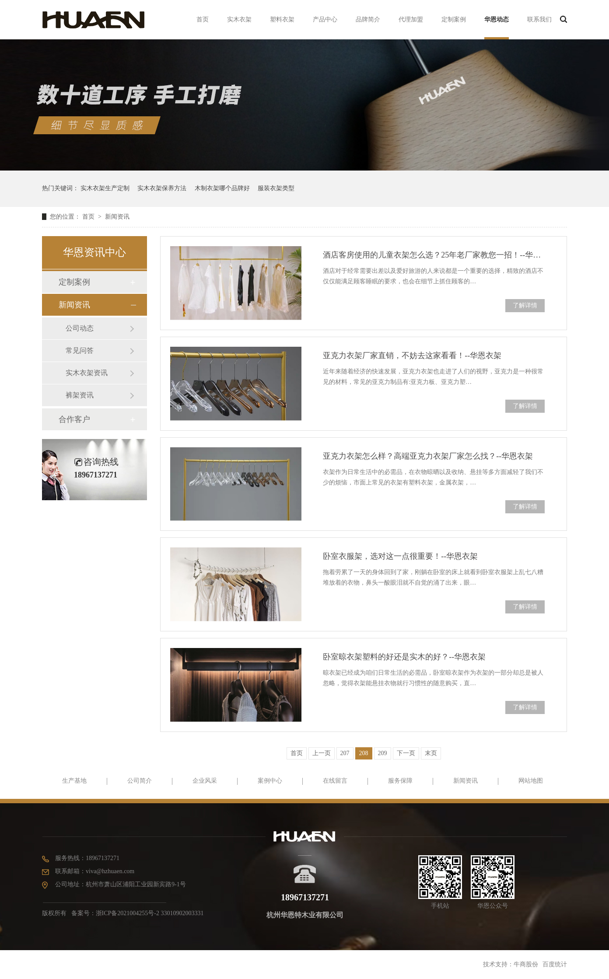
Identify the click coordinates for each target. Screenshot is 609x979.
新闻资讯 (117, 216)
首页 (202, 19)
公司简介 (139, 780)
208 (363, 753)
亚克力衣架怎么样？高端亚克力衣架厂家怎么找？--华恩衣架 (428, 456)
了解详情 (525, 305)
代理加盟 (411, 19)
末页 (431, 753)
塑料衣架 (282, 19)
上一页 (321, 753)
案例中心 (270, 780)
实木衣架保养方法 (161, 188)
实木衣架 (239, 19)
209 (382, 753)
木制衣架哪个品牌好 (222, 188)
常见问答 (80, 350)
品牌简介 (368, 19)
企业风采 (204, 780)
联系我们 (539, 19)
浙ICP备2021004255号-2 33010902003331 (150, 913)
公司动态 (80, 328)
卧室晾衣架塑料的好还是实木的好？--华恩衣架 (404, 656)
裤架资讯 (80, 395)
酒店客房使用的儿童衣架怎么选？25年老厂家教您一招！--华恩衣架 (434, 255)
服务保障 (400, 780)
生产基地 (74, 780)
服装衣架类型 (276, 188)
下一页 (406, 753)
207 (345, 753)
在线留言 (335, 780)
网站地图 (530, 780)
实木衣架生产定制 (105, 188)
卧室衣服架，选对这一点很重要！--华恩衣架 (400, 556)
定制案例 (453, 19)
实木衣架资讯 (87, 372)
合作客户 (74, 419)
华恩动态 (496, 19)
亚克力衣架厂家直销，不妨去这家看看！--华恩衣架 (412, 355)
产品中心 (325, 19)
